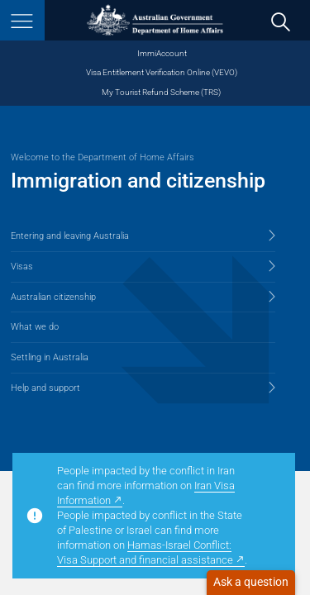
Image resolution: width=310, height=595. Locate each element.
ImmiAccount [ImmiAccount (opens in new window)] (162, 53)
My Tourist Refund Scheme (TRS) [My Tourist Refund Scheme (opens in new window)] (161, 92)
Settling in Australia (49, 357)
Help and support (45, 388)
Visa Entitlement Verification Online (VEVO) (161, 72)
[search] (281, 21)
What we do (35, 326)
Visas (22, 266)
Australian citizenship (53, 297)
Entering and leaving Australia (70, 236)
